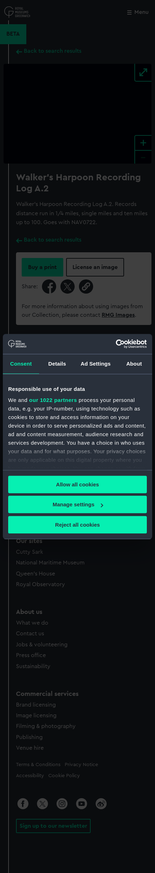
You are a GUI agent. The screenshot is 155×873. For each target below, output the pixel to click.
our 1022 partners (53, 400)
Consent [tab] (21, 364)
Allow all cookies (77, 484)
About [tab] (134, 364)
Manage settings (78, 504)
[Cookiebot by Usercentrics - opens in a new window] (116, 343)
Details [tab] (57, 364)
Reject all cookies (77, 525)
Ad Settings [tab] (96, 364)
